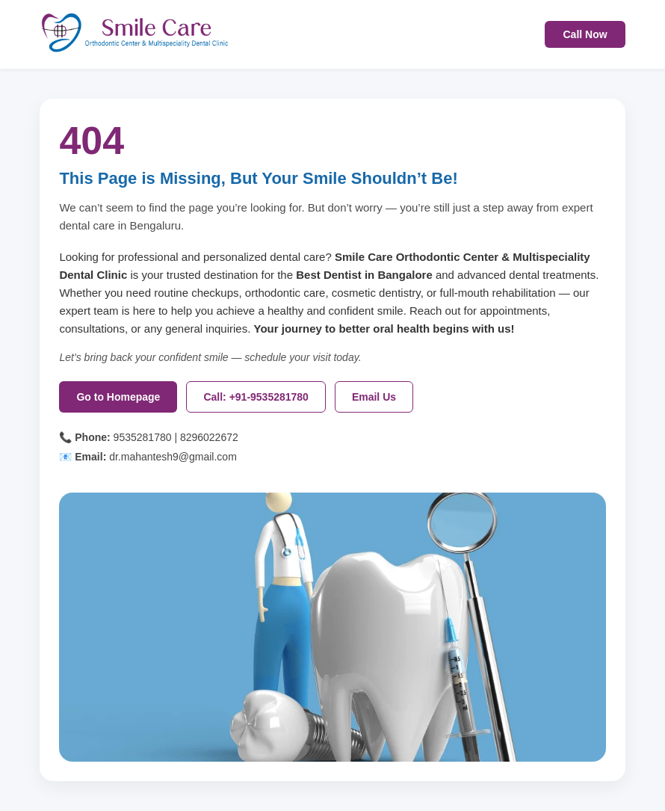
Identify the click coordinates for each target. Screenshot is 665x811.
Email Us (374, 397)
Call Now (585, 34)
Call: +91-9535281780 (256, 397)
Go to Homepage (118, 397)
